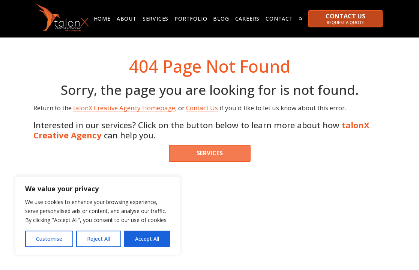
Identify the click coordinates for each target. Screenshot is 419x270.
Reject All (98, 238)
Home (102, 18)
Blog (221, 18)
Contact (279, 18)
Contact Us (202, 106)
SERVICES (210, 151)
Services (155, 18)
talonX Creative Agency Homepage (124, 106)
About (127, 18)
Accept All (147, 238)
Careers (247, 18)
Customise (49, 238)
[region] (97, 215)
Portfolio (190, 18)
